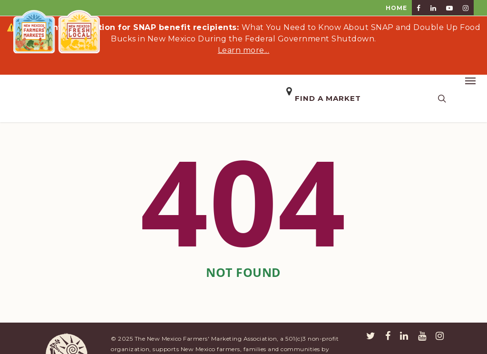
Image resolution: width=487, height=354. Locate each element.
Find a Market (328, 98)
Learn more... (244, 50)
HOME (396, 7)
